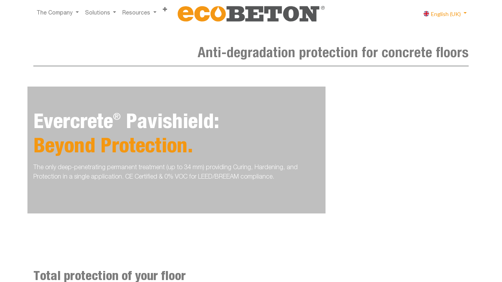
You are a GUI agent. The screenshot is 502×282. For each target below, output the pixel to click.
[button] (165, 10)
